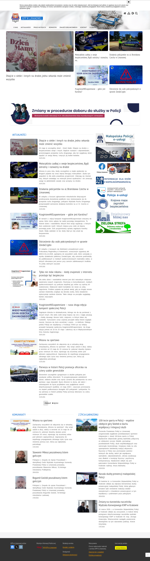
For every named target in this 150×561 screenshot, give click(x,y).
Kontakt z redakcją (68, 547)
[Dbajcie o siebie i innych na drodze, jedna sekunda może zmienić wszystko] (40, 57)
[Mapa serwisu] (128, 13)
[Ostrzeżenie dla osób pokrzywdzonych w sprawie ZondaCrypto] (125, 80)
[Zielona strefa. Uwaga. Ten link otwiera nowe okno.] (113, 227)
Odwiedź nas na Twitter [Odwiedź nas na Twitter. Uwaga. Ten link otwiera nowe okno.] (17, 547)
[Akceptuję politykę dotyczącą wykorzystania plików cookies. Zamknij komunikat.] (128, 2)
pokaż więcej (52, 404)
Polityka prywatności (95, 555)
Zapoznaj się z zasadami (96, 551)
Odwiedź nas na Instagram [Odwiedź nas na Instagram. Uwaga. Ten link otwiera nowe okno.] (21, 547)
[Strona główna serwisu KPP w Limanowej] (125, 13)
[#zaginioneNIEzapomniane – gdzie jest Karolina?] (91, 80)
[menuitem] (16, 26)
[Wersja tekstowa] (132, 13)
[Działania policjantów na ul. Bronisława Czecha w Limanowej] (125, 46)
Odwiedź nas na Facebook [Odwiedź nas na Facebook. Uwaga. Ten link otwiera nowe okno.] (12, 547)
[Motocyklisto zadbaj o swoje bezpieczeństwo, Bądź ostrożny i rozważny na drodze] (91, 47)
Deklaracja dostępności (70, 554)
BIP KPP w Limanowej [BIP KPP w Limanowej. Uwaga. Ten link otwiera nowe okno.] (50, 547)
